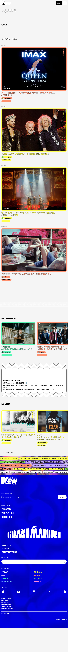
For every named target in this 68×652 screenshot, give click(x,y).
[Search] (34, 562)
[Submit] (64, 562)
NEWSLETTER (6, 493)
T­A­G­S (7, 452)
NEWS (6, 509)
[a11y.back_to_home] (5, 3)
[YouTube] (18, 592)
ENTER (62, 497)
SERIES (6, 517)
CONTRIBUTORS (9, 552)
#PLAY (4, 572)
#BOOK (5, 578)
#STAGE (38, 578)
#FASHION (6, 582)
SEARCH (4, 558)
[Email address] (29, 497)
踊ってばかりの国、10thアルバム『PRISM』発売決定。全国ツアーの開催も (39, 469)
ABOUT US (6, 545)
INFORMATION (6, 604)
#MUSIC (38, 572)
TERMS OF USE (6, 606)
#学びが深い (5, 472)
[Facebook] (65, 592)
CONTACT (4, 600)
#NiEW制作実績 (48, 472)
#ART (4, 575)
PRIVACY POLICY (7, 608)
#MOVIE (38, 575)
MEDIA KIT (5, 602)
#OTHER (38, 582)
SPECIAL (8, 513)
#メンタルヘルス (37, 472)
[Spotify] (3, 592)
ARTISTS (5, 549)
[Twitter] (49, 592)
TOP (2, 452)
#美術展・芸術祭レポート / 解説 (20, 472)
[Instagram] (34, 592)
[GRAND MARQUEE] (34, 532)
